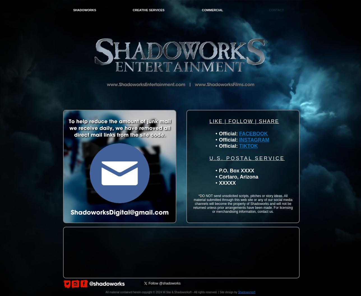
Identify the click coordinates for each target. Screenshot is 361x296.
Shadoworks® (246, 292)
